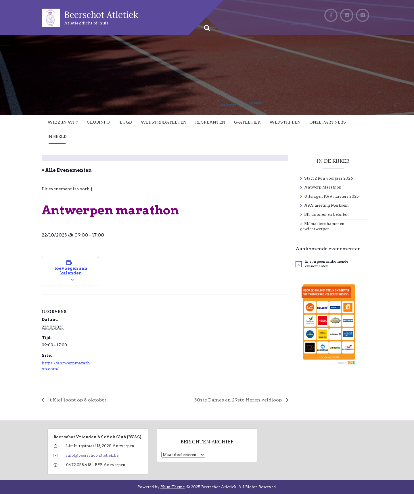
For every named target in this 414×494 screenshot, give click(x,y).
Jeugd (125, 122)
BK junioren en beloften (326, 214)
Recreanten (210, 122)
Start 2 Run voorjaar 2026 (328, 178)
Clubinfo (98, 122)
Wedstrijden (285, 122)
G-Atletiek (247, 122)
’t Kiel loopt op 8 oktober (77, 400)
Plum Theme (172, 487)
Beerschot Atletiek (101, 14)
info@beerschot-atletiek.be (92, 455)
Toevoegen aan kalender (70, 270)
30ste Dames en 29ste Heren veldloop (238, 400)
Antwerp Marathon (323, 187)
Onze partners (327, 122)
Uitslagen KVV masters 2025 (331, 196)
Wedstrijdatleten (164, 122)
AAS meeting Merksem (326, 205)
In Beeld (57, 136)
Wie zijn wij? (62, 122)
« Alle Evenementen (67, 170)
